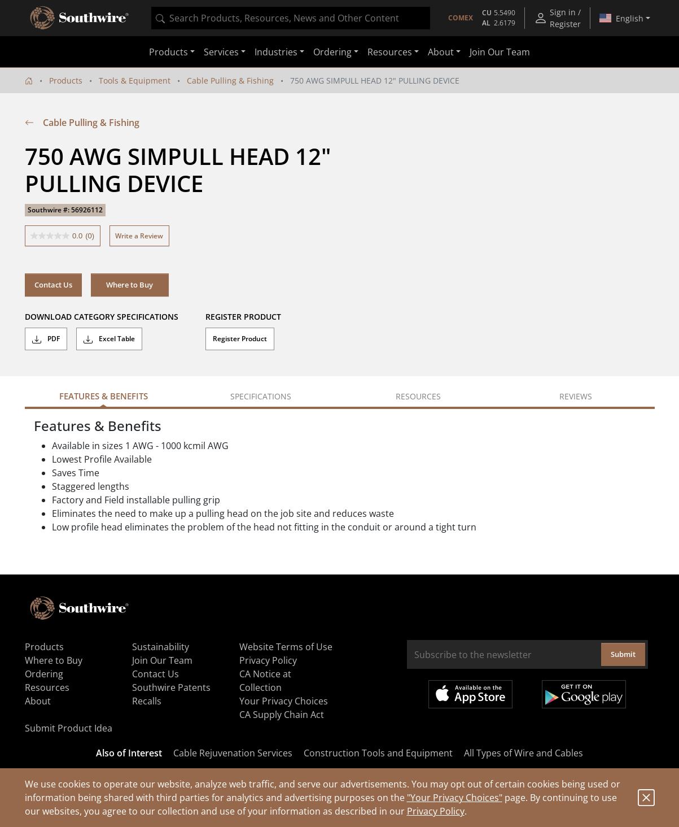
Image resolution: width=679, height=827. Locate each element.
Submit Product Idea (68, 728)
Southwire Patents (171, 687)
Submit (623, 654)
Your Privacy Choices (283, 701)
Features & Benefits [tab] (103, 396)
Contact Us (53, 285)
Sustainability (160, 647)
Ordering (44, 674)
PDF (46, 339)
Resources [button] (389, 52)
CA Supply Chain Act (281, 714)
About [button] (441, 52)
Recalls (146, 701)
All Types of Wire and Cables (523, 753)
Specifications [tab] (260, 396)
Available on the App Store (470, 694)
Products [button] (168, 52)
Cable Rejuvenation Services (232, 753)
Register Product (240, 338)
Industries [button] (276, 52)
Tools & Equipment (134, 80)
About (38, 701)
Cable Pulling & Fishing (230, 80)
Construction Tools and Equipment (378, 753)
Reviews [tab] (575, 396)
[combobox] (290, 18)
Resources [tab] (418, 396)
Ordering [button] (332, 52)
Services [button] (221, 52)
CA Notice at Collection (265, 681)
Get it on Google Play (584, 694)
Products (65, 80)
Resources (47, 687)
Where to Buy (129, 285)
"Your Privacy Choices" (454, 797)
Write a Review (139, 236)
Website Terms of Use (285, 647)
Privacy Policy (436, 811)
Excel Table (109, 339)
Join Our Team (500, 52)
